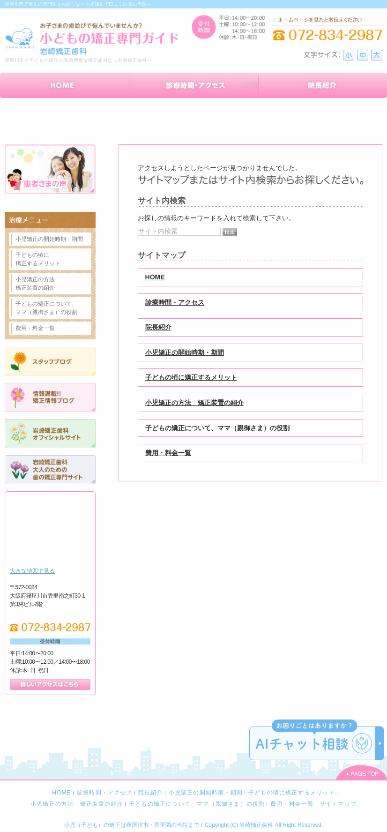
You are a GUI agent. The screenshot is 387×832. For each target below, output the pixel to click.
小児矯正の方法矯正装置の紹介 (35, 283)
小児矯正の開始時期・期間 (184, 352)
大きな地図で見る (32, 571)
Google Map (50, 531)
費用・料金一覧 (168, 453)
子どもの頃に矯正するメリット (191, 377)
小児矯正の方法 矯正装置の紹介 (194, 402)
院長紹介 (158, 327)
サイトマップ (338, 804)
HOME (155, 277)
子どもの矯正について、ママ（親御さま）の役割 (217, 428)
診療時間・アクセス (174, 302)
